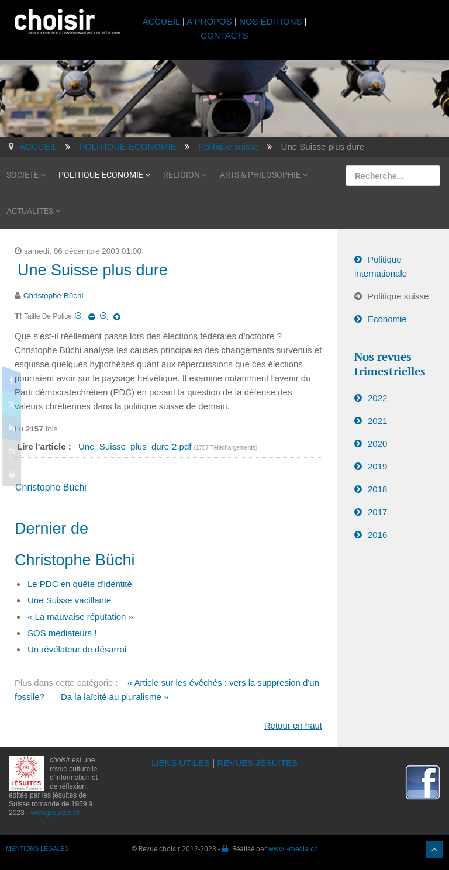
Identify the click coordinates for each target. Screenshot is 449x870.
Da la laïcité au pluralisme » (114, 697)
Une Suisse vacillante (69, 600)
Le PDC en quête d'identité (79, 584)
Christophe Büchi (53, 295)
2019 (377, 466)
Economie (387, 319)
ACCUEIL (162, 21)
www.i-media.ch (293, 848)
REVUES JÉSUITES (257, 763)
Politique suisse (398, 296)
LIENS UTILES (180, 763)
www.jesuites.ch (55, 813)
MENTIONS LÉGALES (37, 848)
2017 (377, 512)
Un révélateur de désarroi (76, 649)
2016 (377, 535)
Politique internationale (380, 266)
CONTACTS (224, 35)
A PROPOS (209, 21)
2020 (377, 443)
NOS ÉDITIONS (270, 21)
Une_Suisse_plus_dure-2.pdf (136, 446)
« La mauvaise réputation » (80, 617)
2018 (377, 489)
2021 (377, 421)
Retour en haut (293, 725)
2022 (377, 398)
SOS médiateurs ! (61, 633)
